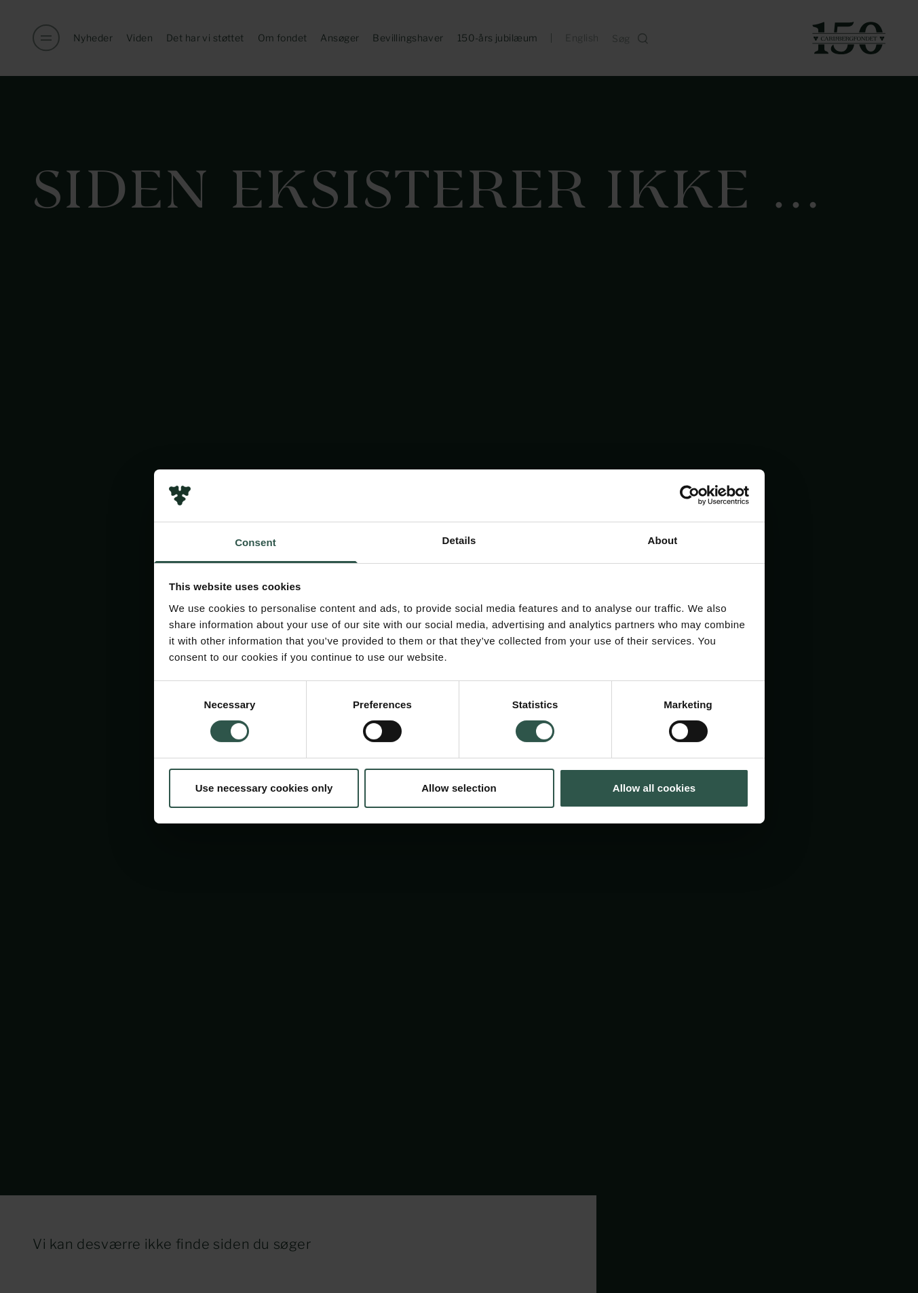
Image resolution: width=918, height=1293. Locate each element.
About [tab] (663, 540)
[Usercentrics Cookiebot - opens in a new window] (689, 495)
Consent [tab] (255, 542)
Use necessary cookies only (264, 788)
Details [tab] (459, 540)
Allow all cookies (654, 788)
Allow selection (459, 788)
